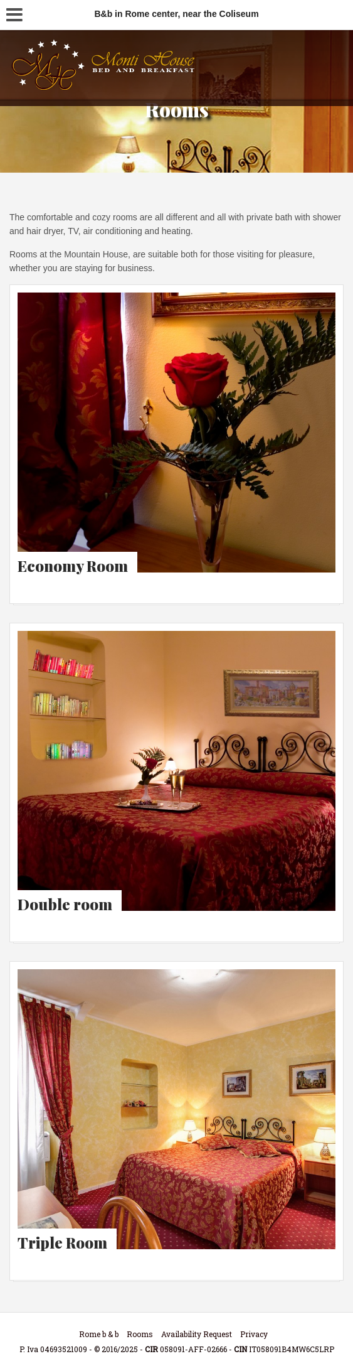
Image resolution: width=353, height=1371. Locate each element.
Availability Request (196, 1334)
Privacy (254, 1334)
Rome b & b (99, 1334)
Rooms (140, 1334)
